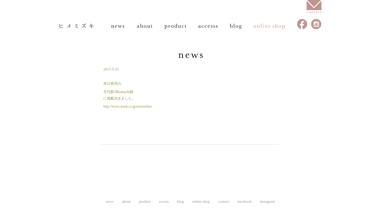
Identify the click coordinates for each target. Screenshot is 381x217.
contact (223, 201)
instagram (316, 24)
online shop (269, 26)
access (208, 26)
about (144, 26)
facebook (302, 24)
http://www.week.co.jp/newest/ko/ (127, 106)
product (175, 26)
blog (236, 26)
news (118, 26)
